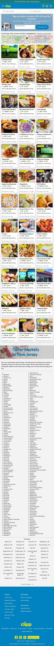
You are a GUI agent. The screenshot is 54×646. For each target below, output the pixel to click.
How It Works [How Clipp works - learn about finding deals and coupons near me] (25, 600)
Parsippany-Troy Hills (35, 481)
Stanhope (31, 509)
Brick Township (7, 390)
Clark (30, 398)
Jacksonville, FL (20, 578)
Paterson (5, 482)
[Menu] (3, 6)
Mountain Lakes (7, 465)
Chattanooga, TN (20, 551)
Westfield (31, 529)
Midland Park (33, 455)
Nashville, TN (44, 551)
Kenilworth (32, 433)
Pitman (5, 487)
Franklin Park (6, 417)
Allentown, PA (8, 545)
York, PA (44, 578)
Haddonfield (6, 425)
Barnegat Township (34, 379)
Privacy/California (39, 628)
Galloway (5, 419)
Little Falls (32, 443)
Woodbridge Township (35, 533)
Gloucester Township (35, 422)
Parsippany (6, 481)
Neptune (5, 468)
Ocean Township (7, 476)
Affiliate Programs (26, 611)
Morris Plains (6, 462)
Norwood (5, 473)
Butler (4, 392)
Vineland (5, 521)
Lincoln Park (6, 441)
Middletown (6, 455)
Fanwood (5, 416)
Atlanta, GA (8, 548)
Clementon (6, 400)
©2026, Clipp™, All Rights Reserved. (26, 641)
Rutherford (32, 498)
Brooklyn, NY (20, 541)
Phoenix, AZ (44, 557)
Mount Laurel (33, 463)
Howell (31, 432)
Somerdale (32, 503)
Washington (32, 524)
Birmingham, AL (8, 554)
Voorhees (31, 521)
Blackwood (6, 384)
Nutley (31, 473)
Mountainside (33, 465)
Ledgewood (32, 440)
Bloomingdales (33, 385)
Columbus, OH (8, 564)
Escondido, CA (8, 570)
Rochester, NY (32, 565)
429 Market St (33, 373)
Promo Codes (9, 612)
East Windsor (33, 409)
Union (30, 517)
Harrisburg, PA (20, 570)
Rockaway (5, 497)
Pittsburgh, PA (32, 562)
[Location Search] (41, 11)
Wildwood (6, 532)
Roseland (5, 498)
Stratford (5, 511)
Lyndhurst (5, 446)
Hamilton (5, 427)
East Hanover (33, 408)
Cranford (31, 403)
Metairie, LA (32, 559)
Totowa (5, 516)
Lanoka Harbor (7, 438)
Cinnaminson (6, 398)
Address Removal (27, 631)
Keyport (5, 435)
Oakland (5, 475)
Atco (30, 376)
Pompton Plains (33, 489)
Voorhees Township (8, 522)
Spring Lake (32, 508)
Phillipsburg (6, 486)
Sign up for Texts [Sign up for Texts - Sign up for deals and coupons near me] (10, 615)
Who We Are (5, 628)
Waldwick (32, 522)
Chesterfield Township (35, 397)
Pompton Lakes (7, 489)
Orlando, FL (44, 554)
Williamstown (33, 532)
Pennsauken (32, 482)
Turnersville (6, 517)
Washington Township (9, 525)
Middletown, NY (44, 541)
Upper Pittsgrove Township (10, 519)
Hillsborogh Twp (33, 430)
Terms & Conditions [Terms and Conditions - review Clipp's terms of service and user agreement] (10, 606)
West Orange (6, 529)
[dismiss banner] (51, 15)
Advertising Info (25, 608)
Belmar (5, 381)
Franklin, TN (8, 578)
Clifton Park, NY (20, 557)
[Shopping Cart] (51, 6)
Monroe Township (34, 457)
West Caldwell (7, 527)
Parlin (30, 479)
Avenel (4, 379)
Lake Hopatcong (7, 436)
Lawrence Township (34, 438)
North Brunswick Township (37, 470)
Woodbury (6, 535)
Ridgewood (32, 494)
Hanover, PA (20, 567)
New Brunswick (33, 468)
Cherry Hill (32, 395)
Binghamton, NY (8, 551)
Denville (5, 406)
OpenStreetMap (43, 42)
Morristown (32, 462)
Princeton (5, 490)
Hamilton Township (34, 427)
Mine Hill (5, 457)
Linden (31, 441)
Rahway (31, 490)
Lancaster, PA (32, 545)
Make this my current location (44, 33)
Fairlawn (31, 414)
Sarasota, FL (32, 576)
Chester (5, 397)
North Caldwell (7, 471)
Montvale (31, 459)
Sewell (4, 502)
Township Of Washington (36, 516)
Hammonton (6, 428)
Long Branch (32, 444)
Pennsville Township (8, 484)
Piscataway (32, 486)
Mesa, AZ (32, 556)
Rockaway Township (35, 497)
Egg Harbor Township (35, 411)
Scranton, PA (44, 562)
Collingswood (33, 401)
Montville (5, 460)
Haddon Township (34, 424)
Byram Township (34, 392)
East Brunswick (7, 408)
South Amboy (6, 506)
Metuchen (6, 454)
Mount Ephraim (7, 463)
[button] (47, 6)
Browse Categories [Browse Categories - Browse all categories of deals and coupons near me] (26, 597)
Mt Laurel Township (34, 467)
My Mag (7, 618)
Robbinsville (32, 495)
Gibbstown (32, 420)
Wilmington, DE (44, 575)
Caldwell (5, 393)
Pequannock (32, 484)
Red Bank (5, 494)
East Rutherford (7, 409)
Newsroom (13, 628)
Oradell (5, 478)
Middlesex (32, 454)
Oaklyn (31, 475)
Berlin (4, 382)
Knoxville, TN (32, 541)
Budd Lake (32, 390)
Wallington (6, 524)
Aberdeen (5, 374)
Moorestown (32, 460)
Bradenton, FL (8, 557)
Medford (31, 451)
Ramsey (5, 492)
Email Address (20, 25)
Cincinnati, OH (20, 554)
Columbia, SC (8, 560)
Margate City (6, 449)
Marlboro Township (34, 449)
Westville (5, 530)
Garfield (31, 419)
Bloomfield (32, 384)
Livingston (6, 444)
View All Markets (27, 584)
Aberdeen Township (34, 374)
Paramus (31, 478)
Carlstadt (5, 395)
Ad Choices (49, 628)
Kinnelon (31, 435)
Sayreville (5, 500)
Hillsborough (6, 432)
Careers (30, 628)
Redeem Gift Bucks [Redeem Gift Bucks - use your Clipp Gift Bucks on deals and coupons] (10, 600)
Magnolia (31, 446)
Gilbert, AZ (20, 564)
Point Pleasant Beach (35, 487)
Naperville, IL (44, 548)
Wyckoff (31, 535)
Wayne (31, 525)
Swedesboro (32, 513)
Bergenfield (32, 381)
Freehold (31, 417)
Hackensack (6, 424)
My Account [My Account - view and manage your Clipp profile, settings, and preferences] (8, 597)
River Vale (5, 495)
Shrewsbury (32, 502)
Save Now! (42, 27)
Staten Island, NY (44, 565)
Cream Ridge (6, 405)
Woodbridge (6, 533)
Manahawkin (32, 447)
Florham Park (33, 416)
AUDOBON (32, 377)
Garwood (5, 420)
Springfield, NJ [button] (31, 33)
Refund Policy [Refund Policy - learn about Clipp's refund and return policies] (9, 603)
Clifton (31, 400)
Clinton (5, 401)
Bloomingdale (6, 385)
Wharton (31, 530)
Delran (31, 405)
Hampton (31, 428)
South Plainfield (33, 506)
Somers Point (6, 505)
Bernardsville (32, 382)
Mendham (5, 452)
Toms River (32, 514)
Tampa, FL (45, 572)
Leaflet (35, 42)
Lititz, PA (32, 548)
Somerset (31, 505)
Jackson (5, 433)
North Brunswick (8, 470)
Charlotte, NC (20, 548)
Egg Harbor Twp (7, 412)
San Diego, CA (32, 573)
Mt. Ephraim (6, 467)
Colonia (5, 403)
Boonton (5, 387)
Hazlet (4, 430)
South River (6, 508)
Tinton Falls (6, 514)
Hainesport (32, 425)
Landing (31, 436)
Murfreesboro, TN (44, 545)
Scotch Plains (33, 500)
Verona (31, 519)
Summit (5, 513)
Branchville (6, 389)
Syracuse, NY (44, 568)
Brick (30, 389)
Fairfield (5, 414)
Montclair (5, 459)
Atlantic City (6, 377)
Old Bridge (32, 476)
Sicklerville (6, 503)
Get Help (7, 609)
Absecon (5, 376)
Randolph (31, 492)
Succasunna (32, 511)
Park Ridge (6, 479)
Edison (4, 411)
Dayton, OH (8, 567)
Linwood (5, 443)
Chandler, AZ (20, 545)
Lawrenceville (7, 440)
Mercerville (32, 452)
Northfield (32, 471)
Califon (31, 393)
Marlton (5, 451)
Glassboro (5, 422)
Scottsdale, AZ (32, 580)
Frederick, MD (20, 560)
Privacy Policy (22, 628)
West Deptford (33, 527)
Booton (31, 387)
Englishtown (32, 412)
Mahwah (5, 447)
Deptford (31, 406)
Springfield (6, 509)
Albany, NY (8, 541)
